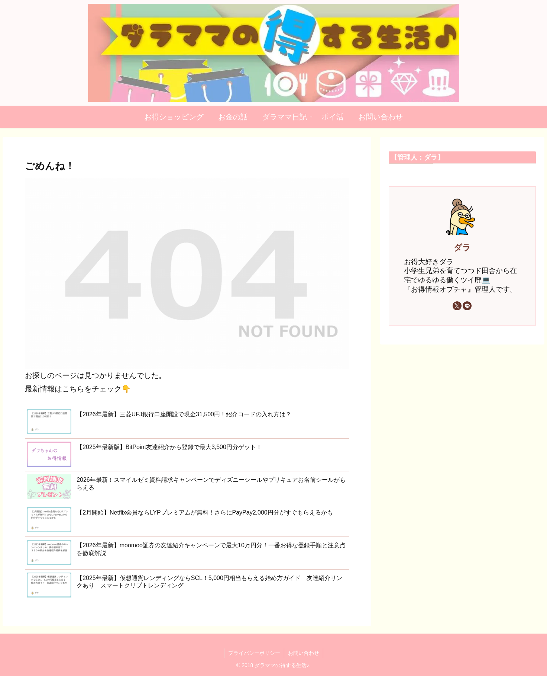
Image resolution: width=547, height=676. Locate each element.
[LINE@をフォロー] (467, 305)
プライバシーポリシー (254, 653)
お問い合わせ (303, 653)
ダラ (462, 247)
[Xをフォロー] (457, 305)
